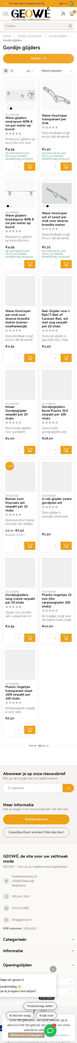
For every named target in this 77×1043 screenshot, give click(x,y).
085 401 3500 (21, 896)
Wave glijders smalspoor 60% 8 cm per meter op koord (18, 123)
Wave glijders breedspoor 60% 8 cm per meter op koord (19, 221)
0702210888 (20, 908)
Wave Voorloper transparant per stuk (54, 119)
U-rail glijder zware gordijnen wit (57, 501)
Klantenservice (36, 819)
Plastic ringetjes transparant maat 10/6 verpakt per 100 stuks (18, 692)
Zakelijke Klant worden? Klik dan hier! (36, 832)
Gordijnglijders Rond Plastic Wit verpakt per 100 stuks (55, 412)
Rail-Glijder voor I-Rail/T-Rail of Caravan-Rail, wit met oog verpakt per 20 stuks (56, 318)
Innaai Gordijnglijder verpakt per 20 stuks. (16, 412)
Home (7, 36)
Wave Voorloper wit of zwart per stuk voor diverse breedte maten (55, 219)
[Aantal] (19, 166)
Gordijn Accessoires (30, 36)
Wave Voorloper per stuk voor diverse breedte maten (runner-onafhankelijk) (18, 318)
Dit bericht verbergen (26, 1035)
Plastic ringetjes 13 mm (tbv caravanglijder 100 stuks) (56, 600)
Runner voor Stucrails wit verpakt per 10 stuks (16, 504)
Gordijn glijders (58, 36)
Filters (38, 58)
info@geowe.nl (22, 919)
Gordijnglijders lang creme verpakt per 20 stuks (20, 598)
